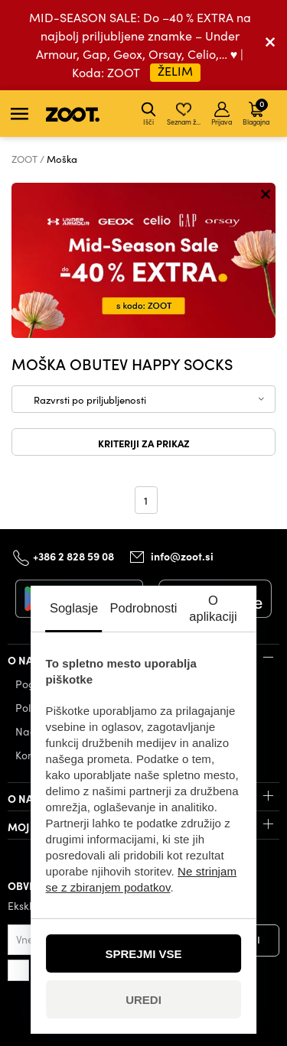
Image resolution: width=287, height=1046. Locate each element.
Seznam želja (185, 114)
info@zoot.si (182, 556)
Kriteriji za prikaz (144, 443)
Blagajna (256, 111)
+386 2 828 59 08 (73, 556)
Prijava (221, 114)
